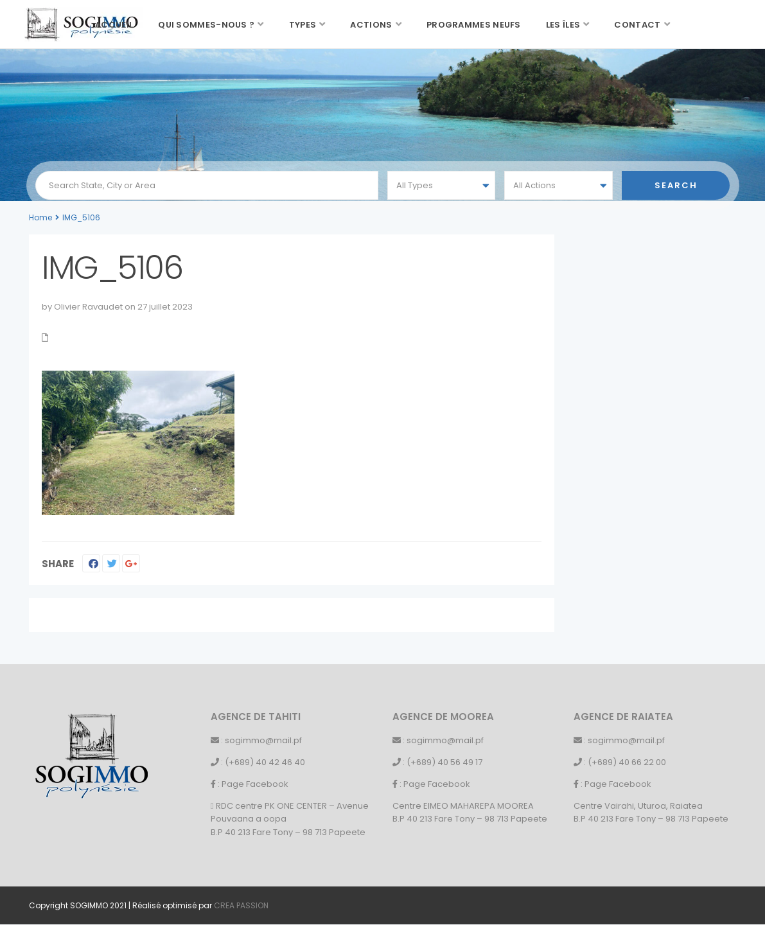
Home (40, 217)
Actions (371, 25)
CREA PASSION (241, 905)
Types (303, 25)
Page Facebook (255, 784)
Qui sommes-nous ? (206, 25)
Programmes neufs (473, 25)
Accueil (114, 25)
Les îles (563, 25)
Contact (637, 25)
